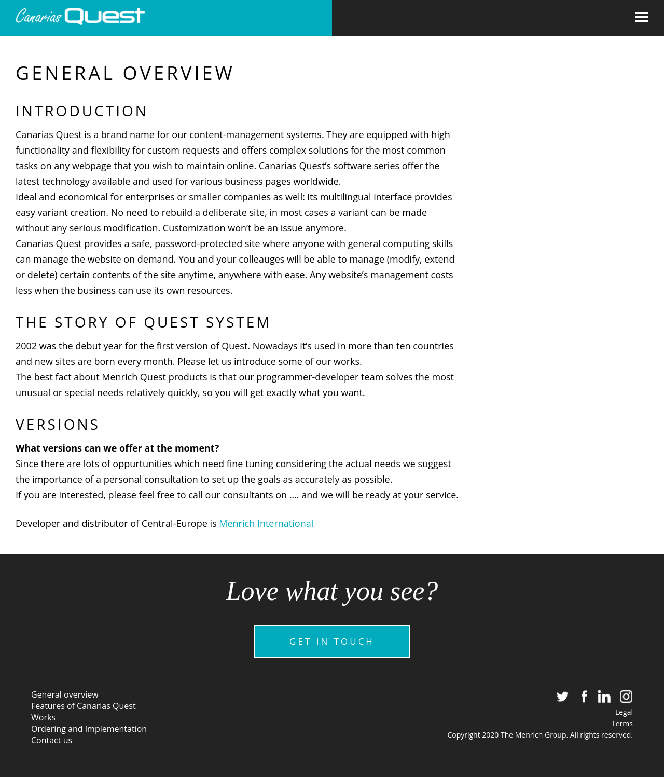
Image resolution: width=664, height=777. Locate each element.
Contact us (51, 740)
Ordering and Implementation (89, 728)
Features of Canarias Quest (83, 706)
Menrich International (266, 523)
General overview (65, 694)
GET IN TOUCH (332, 641)
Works (43, 717)
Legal (624, 712)
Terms (622, 723)
